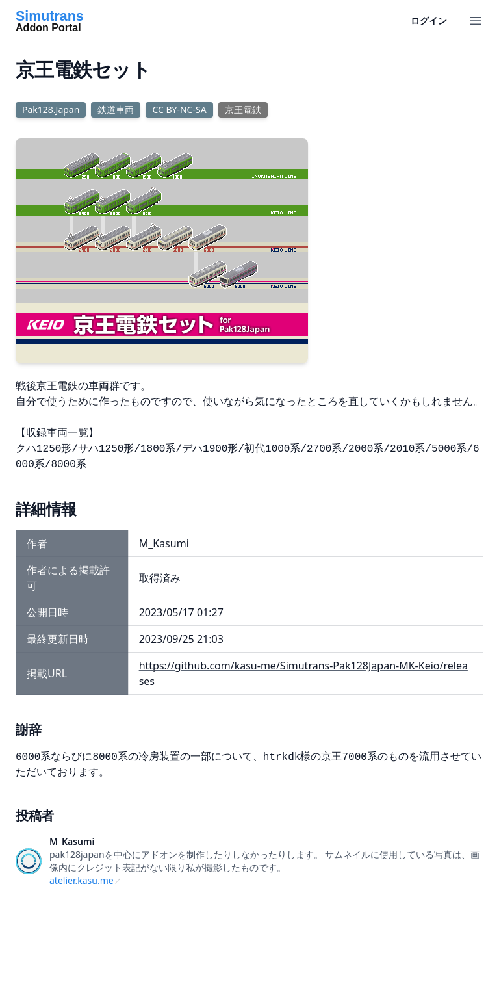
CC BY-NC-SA (179, 109)
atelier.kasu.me (81, 880)
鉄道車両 (115, 109)
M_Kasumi (71, 841)
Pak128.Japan (50, 109)
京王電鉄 (243, 109)
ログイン (429, 20)
